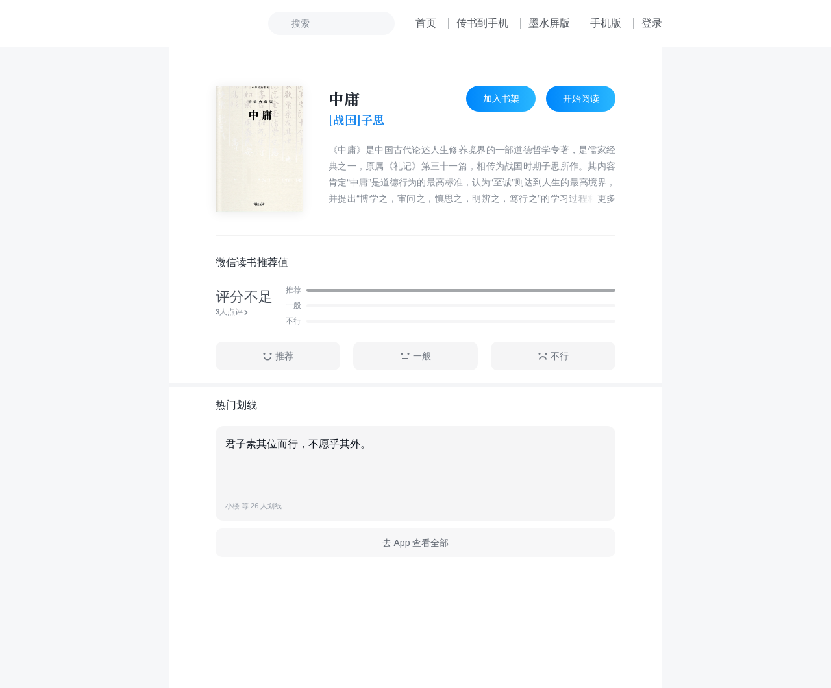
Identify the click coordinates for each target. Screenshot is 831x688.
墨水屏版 (549, 23)
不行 (553, 356)
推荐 (277, 356)
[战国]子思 (356, 120)
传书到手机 (482, 23)
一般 (415, 356)
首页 (426, 23)
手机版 (605, 23)
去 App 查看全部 (415, 543)
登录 (651, 23)
